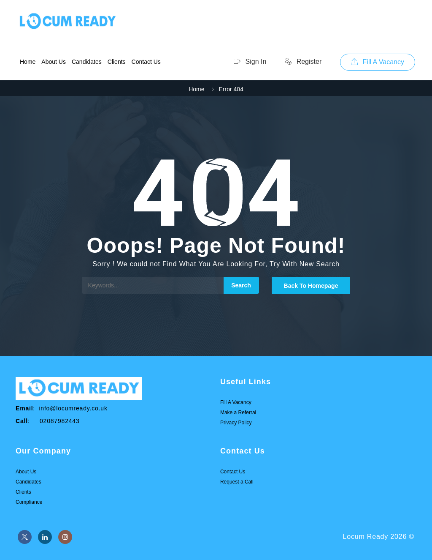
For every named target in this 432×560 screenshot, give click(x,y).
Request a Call (237, 482)
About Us (53, 61)
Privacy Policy (236, 423)
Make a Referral (238, 412)
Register (303, 61)
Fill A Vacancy (377, 62)
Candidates (87, 61)
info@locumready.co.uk (73, 408)
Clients (117, 61)
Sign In (250, 61)
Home (27, 61)
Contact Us (146, 61)
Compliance (29, 502)
